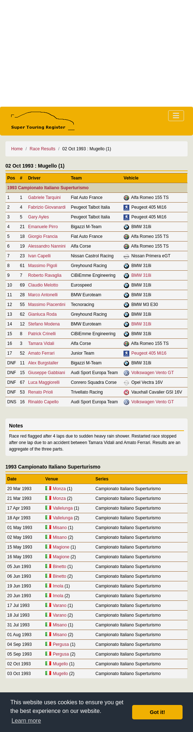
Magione (61, 547)
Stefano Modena (44, 324)
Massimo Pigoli (42, 265)
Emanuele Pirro (43, 226)
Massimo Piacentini (46, 304)
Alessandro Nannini (47, 246)
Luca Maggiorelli (43, 382)
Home (17, 148)
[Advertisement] (96, 53)
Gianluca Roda (42, 314)
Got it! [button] (157, 712)
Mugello (60, 663)
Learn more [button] (26, 721)
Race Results (42, 148)
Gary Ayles (38, 216)
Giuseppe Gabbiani (46, 372)
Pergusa (61, 644)
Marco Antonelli (43, 294)
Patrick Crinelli (42, 333)
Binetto (59, 566)
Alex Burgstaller (43, 362)
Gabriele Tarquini (44, 197)
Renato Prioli (40, 392)
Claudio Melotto (43, 285)
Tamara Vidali (41, 343)
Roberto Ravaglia (45, 275)
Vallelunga (63, 508)
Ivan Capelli (39, 255)
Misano (60, 527)
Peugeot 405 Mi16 (148, 353)
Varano (60, 605)
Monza (59, 488)
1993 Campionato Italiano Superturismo (48, 187)
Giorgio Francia (43, 236)
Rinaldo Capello (43, 401)
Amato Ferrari (41, 353)
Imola (58, 586)
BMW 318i (141, 275)
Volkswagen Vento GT (152, 372)
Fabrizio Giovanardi (47, 207)
